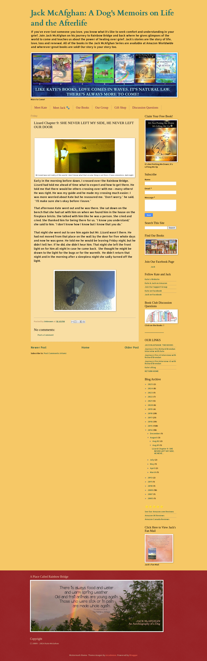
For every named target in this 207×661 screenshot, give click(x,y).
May (152, 464)
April (152, 468)
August (154, 437)
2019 (150, 409)
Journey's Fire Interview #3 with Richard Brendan (160, 362)
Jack (153, 267)
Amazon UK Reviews (154, 515)
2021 (150, 401)
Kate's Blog (150, 367)
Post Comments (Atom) (55, 353)
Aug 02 (156, 441)
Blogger (133, 655)
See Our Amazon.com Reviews (159, 511)
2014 (150, 430)
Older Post (132, 347)
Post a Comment (46, 335)
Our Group (101, 107)
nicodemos (111, 655)
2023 (150, 392)
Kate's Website (152, 279)
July (152, 460)
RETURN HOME (152, 371)
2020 (150, 405)
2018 (150, 413)
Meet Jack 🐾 (61, 107)
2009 (150, 490)
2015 (150, 426)
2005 (150, 498)
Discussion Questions (145, 107)
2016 (150, 421)
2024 (150, 388)
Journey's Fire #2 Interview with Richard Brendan (160, 356)
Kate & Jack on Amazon (156, 283)
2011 (150, 481)
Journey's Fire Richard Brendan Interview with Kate (160, 350)
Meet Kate (40, 107)
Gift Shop (120, 107)
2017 (150, 417)
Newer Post (38, 347)
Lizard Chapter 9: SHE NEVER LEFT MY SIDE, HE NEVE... (163, 450)
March (153, 472)
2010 (150, 486)
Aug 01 (156, 445)
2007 (150, 494)
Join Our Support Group (156, 287)
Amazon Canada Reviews (157, 519)
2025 (150, 384)
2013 (150, 477)
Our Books (82, 107)
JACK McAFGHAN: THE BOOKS (159, 345)
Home (85, 347)
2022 (150, 396)
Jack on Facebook (153, 294)
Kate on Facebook (153, 291)
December (155, 433)
